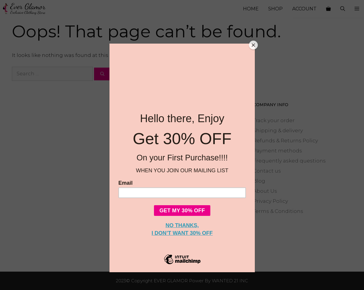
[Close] (253, 45)
